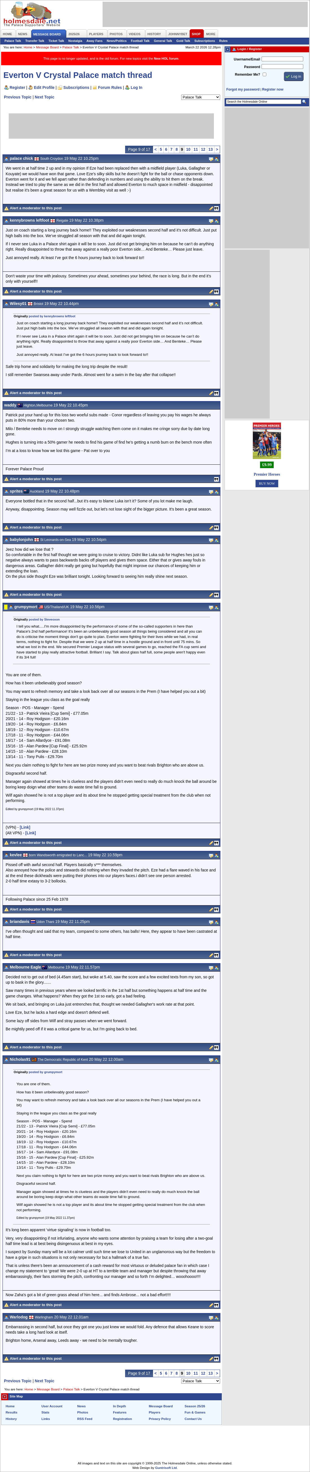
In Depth (119, 1406)
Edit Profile (44, 87)
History (11, 1419)
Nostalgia (75, 40)
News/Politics (117, 40)
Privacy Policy (160, 1419)
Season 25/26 (195, 1406)
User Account (51, 1406)
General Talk (163, 40)
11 (196, 149)
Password (252, 67)
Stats (45, 1412)
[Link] (25, 827)
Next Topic (44, 97)
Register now (272, 89)
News (81, 1406)
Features (120, 1412)
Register (17, 87)
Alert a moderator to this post (36, 208)
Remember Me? (247, 75)
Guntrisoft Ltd (166, 1467)
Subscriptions (204, 40)
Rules (223, 40)
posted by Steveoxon (44, 619)
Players (154, 1412)
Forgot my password (243, 89)
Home (28, 47)
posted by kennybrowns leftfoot (52, 316)
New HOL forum (166, 58)
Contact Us (193, 1419)
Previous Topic (18, 97)
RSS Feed (84, 1419)
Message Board (47, 47)
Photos (82, 1412)
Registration (122, 1419)
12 (203, 149)
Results (11, 1412)
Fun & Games (195, 1412)
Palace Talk (13, 40)
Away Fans (95, 40)
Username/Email (247, 59)
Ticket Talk (56, 40)
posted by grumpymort (45, 1072)
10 (188, 149)
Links (45, 1419)
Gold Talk (183, 40)
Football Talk (140, 40)
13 (211, 149)
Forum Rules (110, 87)
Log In (136, 87)
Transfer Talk (34, 40)
